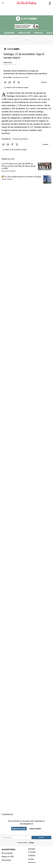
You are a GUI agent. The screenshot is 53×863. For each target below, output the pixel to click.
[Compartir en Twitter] (19, 82)
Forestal (38, 33)
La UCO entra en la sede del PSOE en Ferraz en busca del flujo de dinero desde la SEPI (18, 166)
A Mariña (31, 856)
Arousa (31, 859)
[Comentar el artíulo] (44, 82)
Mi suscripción (7, 853)
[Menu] (3, 3)
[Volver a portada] (26, 3)
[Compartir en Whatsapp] (5, 82)
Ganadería (9, 33)
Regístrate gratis (19, 829)
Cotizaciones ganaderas (20, 139)
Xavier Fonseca (7, 179)
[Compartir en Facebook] (14, 82)
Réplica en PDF (8, 857)
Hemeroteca (6, 860)
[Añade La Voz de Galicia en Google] (16, 87)
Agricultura (24, 33)
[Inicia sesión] (49, 3)
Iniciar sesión (35, 829)
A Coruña (31, 852)
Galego (31, 842)
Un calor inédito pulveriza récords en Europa (22, 176)
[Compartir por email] (10, 82)
